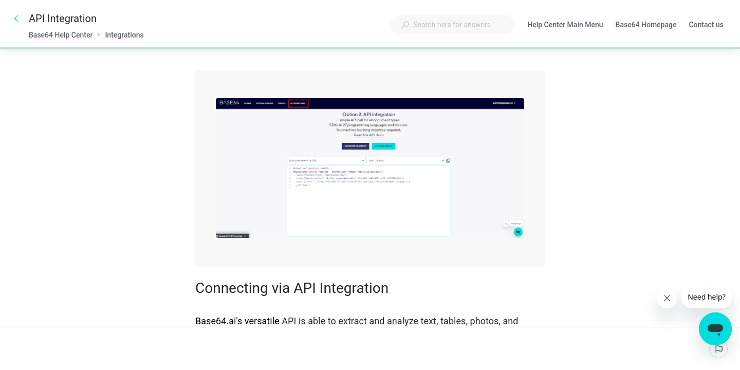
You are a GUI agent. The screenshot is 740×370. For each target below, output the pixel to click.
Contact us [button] (706, 25)
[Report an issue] (718, 349)
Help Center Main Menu (565, 26)
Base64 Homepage (646, 26)
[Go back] (16, 18)
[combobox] (453, 24)
